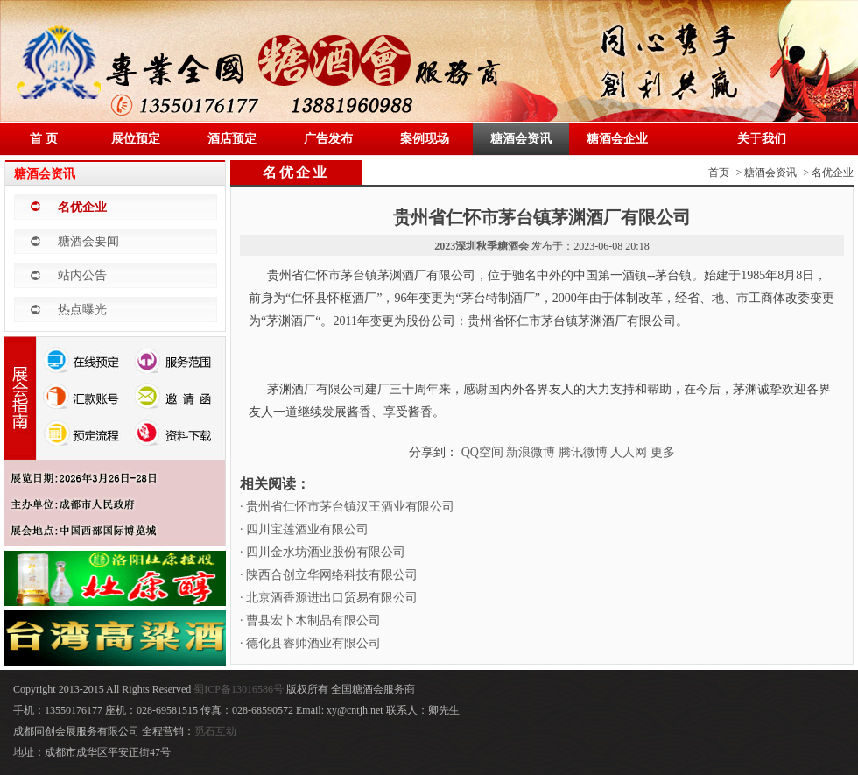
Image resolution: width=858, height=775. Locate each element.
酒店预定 (232, 138)
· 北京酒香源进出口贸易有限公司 (329, 597)
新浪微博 (530, 452)
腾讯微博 (583, 452)
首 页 (44, 138)
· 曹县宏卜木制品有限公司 (310, 620)
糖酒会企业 (617, 138)
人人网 (628, 452)
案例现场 (424, 138)
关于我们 (761, 138)
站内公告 (82, 275)
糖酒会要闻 (88, 241)
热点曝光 (82, 309)
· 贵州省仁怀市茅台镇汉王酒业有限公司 (347, 506)
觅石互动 (215, 731)
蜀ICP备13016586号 (239, 689)
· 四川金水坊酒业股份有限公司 (322, 552)
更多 (663, 452)
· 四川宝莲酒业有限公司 (304, 529)
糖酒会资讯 (521, 138)
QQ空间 (482, 452)
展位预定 (135, 138)
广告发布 (328, 138)
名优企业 (82, 207)
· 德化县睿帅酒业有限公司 (310, 643)
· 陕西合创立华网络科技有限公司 (329, 574)
